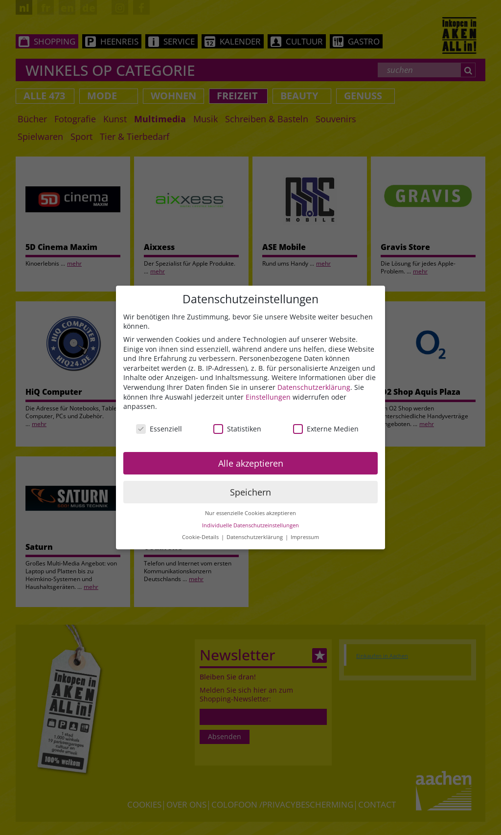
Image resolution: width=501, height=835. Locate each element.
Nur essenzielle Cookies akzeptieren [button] (250, 513)
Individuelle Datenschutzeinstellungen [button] (250, 525)
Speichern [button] (250, 492)
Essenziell (159, 428)
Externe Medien (326, 428)
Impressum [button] (305, 537)
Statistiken (237, 428)
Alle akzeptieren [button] (250, 463)
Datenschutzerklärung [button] (255, 537)
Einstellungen (268, 397)
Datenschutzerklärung (313, 387)
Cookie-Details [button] (201, 537)
